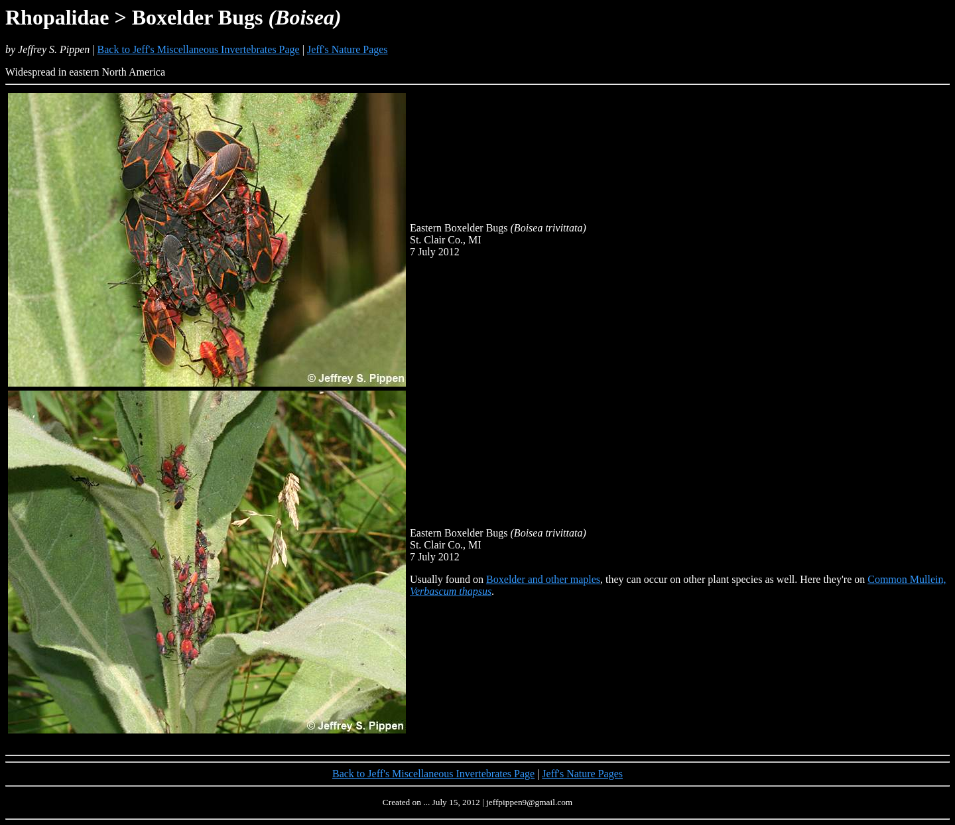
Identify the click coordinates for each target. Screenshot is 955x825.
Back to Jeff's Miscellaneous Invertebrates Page (198, 49)
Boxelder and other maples (543, 579)
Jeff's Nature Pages (347, 49)
